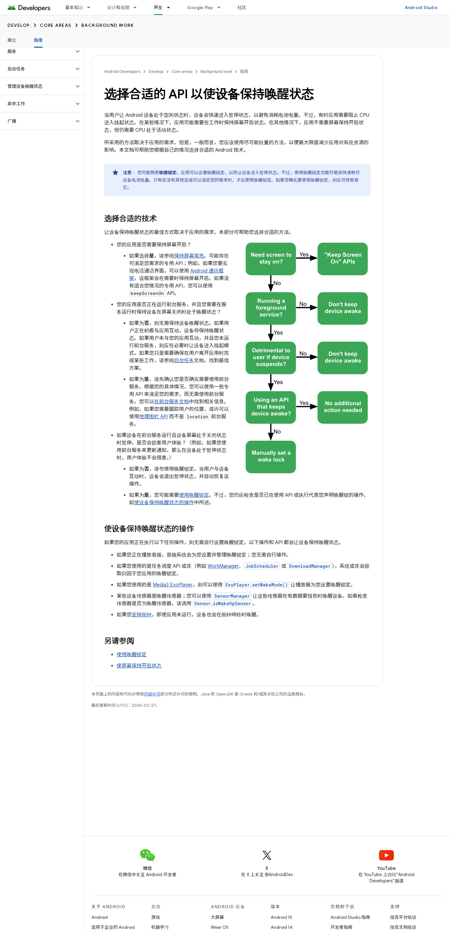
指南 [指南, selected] (38, 40)
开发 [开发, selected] (158, 7)
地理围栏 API (153, 417)
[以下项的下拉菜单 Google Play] (221, 7)
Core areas (55, 25)
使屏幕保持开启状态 (139, 666)
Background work (107, 25)
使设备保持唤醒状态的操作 (164, 503)
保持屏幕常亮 (189, 256)
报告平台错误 (403, 917)
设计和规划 (118, 7)
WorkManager (223, 566)
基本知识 (74, 7)
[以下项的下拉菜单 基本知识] (91, 7)
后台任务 (184, 361)
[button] (37, 51)
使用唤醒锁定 (194, 495)
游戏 (155, 917)
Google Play (200, 7)
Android (99, 917)
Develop (18, 25)
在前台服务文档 (171, 402)
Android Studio (421, 7)
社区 (242, 7)
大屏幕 (217, 917)
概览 (12, 40)
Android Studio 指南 (350, 917)
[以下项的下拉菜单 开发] (171, 7)
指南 (244, 71)
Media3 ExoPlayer (173, 585)
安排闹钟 (142, 615)
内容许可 (152, 694)
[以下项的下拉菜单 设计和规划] (137, 7)
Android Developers (122, 71)
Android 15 (281, 917)
